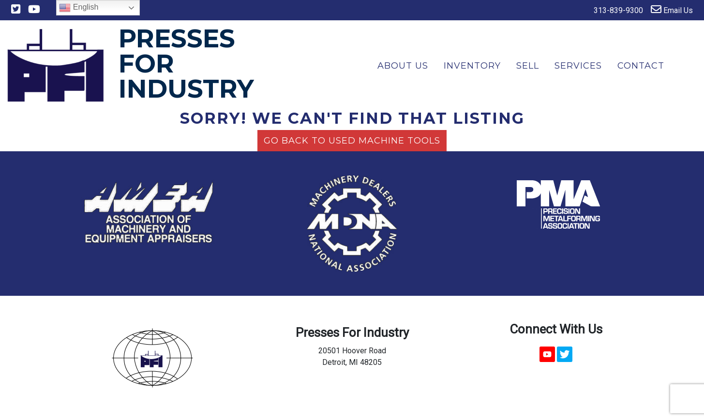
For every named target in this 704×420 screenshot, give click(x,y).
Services (578, 65)
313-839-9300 (612, 9)
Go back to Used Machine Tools (352, 140)
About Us (402, 65)
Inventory (472, 65)
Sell (527, 65)
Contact (640, 65)
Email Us (672, 9)
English (78, 8)
